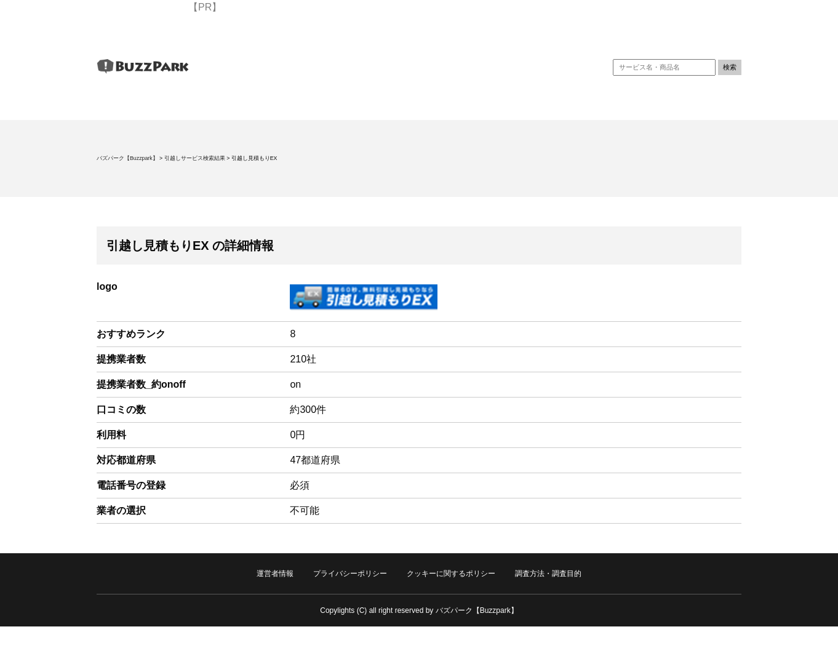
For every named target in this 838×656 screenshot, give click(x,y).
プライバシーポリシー (350, 573)
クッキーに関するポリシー (451, 573)
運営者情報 (275, 573)
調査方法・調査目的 (548, 573)
